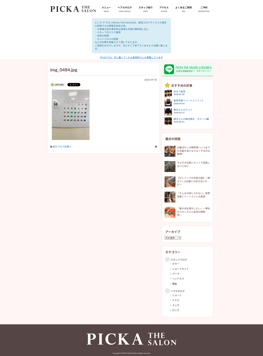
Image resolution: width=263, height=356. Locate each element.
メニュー (106, 9)
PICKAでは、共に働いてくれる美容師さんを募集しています (131, 57)
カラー (175, 263)
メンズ (175, 305)
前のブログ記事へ (62, 146)
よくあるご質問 (183, 9)
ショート (177, 295)
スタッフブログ (179, 259)
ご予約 (203, 9)
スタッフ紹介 (146, 9)
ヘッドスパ (178, 278)
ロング (175, 310)
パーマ (175, 273)
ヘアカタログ (125, 9)
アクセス (164, 9)
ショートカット (180, 268)
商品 (174, 283)
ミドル (175, 300)
